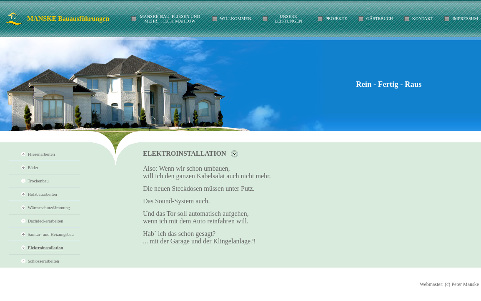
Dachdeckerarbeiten (45, 221)
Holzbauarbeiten (42, 194)
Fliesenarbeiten (41, 154)
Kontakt (422, 18)
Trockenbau (38, 181)
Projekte (336, 18)
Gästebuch (379, 18)
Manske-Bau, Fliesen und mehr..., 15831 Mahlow (170, 18)
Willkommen (235, 18)
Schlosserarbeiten (43, 261)
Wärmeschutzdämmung (49, 207)
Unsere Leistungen (288, 18)
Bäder (33, 167)
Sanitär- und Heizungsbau (50, 234)
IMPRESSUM (465, 18)
